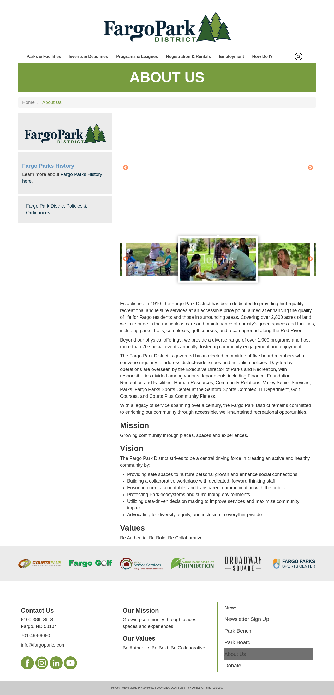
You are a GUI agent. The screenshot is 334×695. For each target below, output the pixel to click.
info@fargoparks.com (43, 645)
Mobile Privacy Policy (142, 687)
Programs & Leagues (137, 56)
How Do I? (262, 56)
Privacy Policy (119, 687)
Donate (232, 665)
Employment (231, 56)
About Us (235, 654)
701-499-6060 (35, 635)
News (230, 608)
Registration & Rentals (188, 56)
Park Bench (237, 631)
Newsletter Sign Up (246, 619)
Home (28, 102)
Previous (125, 167)
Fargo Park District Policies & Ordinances (56, 209)
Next (310, 167)
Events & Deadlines (88, 56)
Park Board (237, 642)
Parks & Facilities (44, 56)
